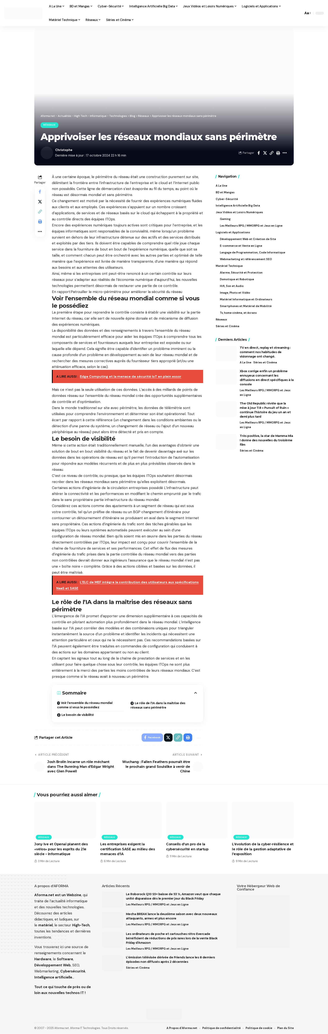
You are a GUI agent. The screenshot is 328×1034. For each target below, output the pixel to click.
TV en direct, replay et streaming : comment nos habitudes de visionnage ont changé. (265, 351)
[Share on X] (265, 153)
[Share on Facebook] (258, 153)
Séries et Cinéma (265, 362)
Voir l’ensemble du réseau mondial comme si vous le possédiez (84, 705)
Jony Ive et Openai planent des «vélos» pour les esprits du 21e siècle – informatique (61, 849)
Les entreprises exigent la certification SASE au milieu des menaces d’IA (127, 849)
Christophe (64, 150)
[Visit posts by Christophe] (47, 153)
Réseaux (50, 125)
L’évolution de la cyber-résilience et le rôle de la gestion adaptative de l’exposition (262, 849)
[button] (299, 13)
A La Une (245, 362)
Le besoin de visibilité (78, 715)
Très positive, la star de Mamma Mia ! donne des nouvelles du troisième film (266, 440)
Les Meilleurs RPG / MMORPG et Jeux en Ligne (265, 392)
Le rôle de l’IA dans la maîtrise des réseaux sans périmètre (158, 705)
